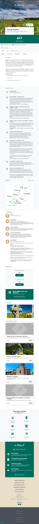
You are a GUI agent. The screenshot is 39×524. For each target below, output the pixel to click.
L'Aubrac (7, 59)
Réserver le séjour (19, 41)
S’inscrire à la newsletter (19, 449)
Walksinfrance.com (19, 474)
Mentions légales (19, 513)
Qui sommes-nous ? (19, 495)
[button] (2, 522)
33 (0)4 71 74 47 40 (20, 1)
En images (29, 25)
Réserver (19, 284)
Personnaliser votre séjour (19, 45)
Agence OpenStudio (20, 521)
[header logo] (19, 5)
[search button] (37, 1)
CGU (19, 515)
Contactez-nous (19, 497)
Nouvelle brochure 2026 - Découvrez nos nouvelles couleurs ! (19, 499)
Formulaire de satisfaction (19, 496)
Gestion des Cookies (19, 519)
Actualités (19, 494)
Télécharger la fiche (6, 45)
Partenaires (19, 500)
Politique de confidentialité (19, 517)
